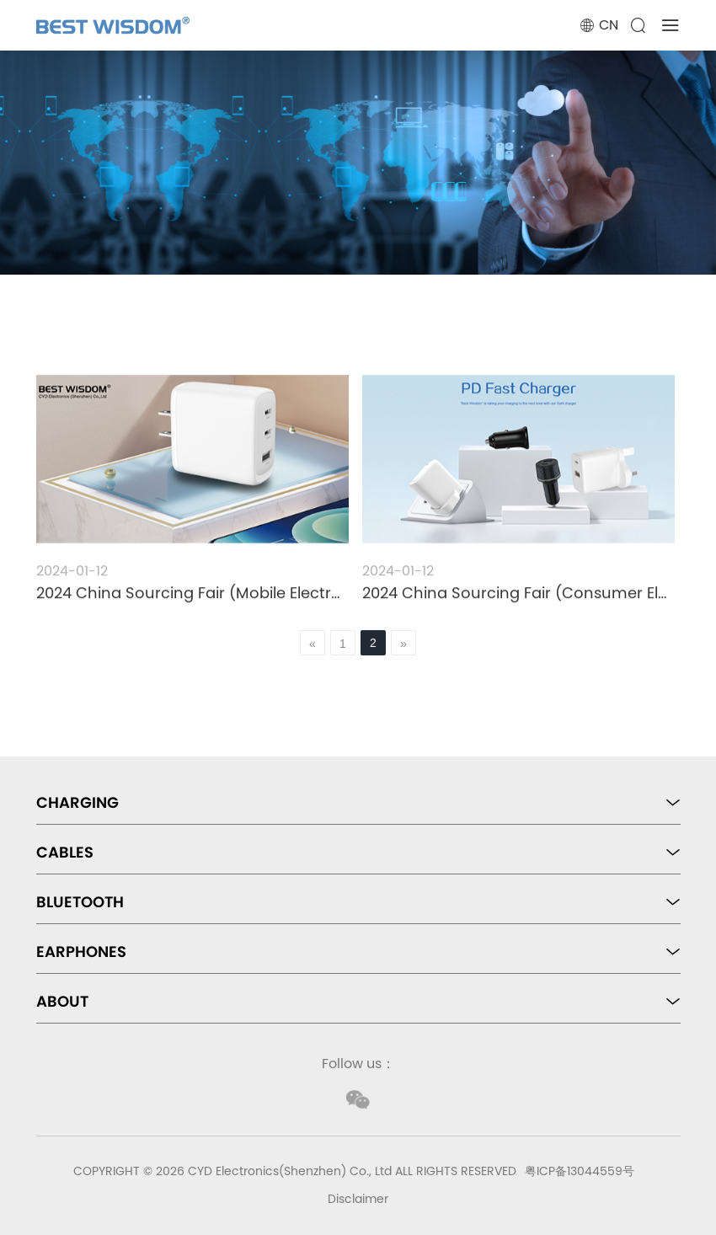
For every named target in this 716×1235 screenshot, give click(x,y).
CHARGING (77, 802)
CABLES (65, 852)
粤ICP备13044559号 (579, 1171)
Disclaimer (358, 1198)
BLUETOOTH (80, 901)
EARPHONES (81, 951)
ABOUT (62, 1001)
